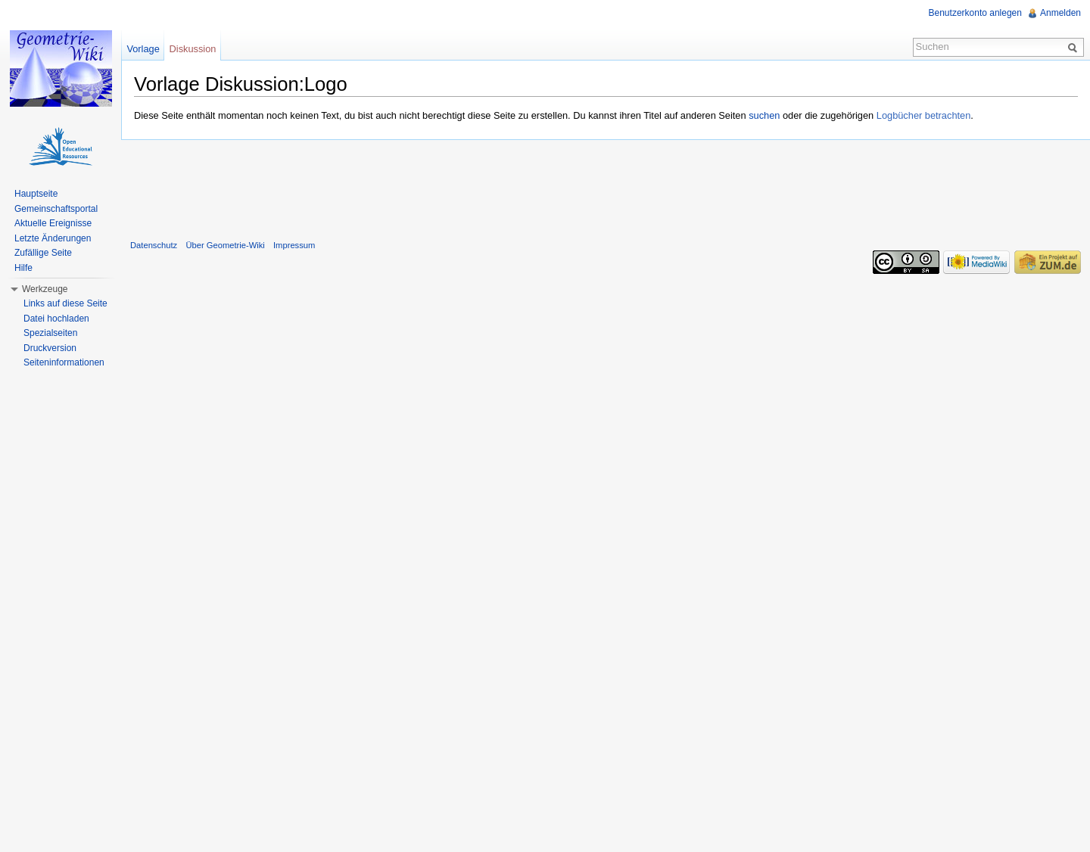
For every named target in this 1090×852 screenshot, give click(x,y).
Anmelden (1060, 13)
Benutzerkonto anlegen (975, 13)
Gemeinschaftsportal (56, 209)
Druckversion (49, 348)
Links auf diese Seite (65, 303)
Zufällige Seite (43, 252)
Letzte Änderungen (52, 238)
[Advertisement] (605, 186)
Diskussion (193, 48)
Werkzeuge (44, 289)
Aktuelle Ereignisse (53, 223)
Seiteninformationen (63, 362)
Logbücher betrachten (924, 115)
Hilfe (23, 268)
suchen (764, 115)
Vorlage (142, 48)
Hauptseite (36, 193)
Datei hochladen (56, 318)
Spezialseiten (50, 333)
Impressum (294, 245)
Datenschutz (153, 245)
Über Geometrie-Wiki (224, 245)
